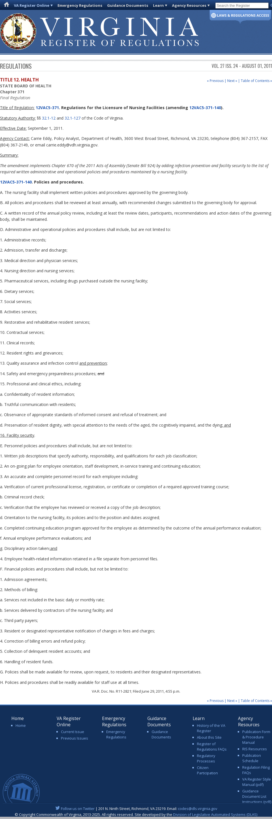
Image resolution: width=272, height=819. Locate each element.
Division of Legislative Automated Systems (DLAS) (215, 814)
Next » (232, 80)
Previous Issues (74, 738)
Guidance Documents (127, 5)
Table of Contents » (256, 80)
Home (21, 725)
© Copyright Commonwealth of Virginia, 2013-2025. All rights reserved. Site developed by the (136, 814)
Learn (158, 5)
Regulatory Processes (206, 758)
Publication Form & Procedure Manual (256, 737)
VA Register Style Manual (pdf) (256, 782)
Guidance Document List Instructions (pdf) (256, 796)
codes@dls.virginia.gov (197, 808)
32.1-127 (72, 118)
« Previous (215, 80)
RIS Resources (254, 748)
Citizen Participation (207, 770)
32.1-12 (49, 118)
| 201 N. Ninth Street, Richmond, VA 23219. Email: (136, 808)
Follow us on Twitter (78, 808)
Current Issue (72, 731)
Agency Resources (189, 5)
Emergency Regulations (80, 5)
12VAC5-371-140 (205, 107)
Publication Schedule (251, 758)
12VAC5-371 (47, 107)
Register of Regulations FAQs (212, 746)
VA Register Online (31, 5)
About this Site (209, 737)
